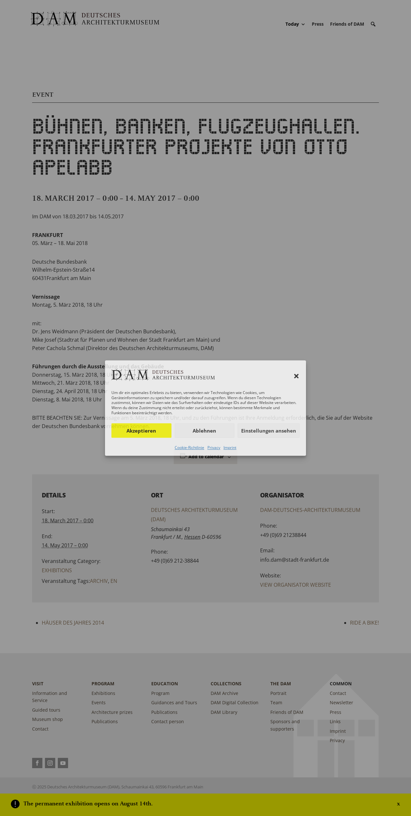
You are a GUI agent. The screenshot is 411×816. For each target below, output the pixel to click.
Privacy (213, 447)
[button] (296, 376)
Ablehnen (204, 430)
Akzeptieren (141, 430)
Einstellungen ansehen (268, 430)
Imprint (229, 447)
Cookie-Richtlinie (189, 447)
